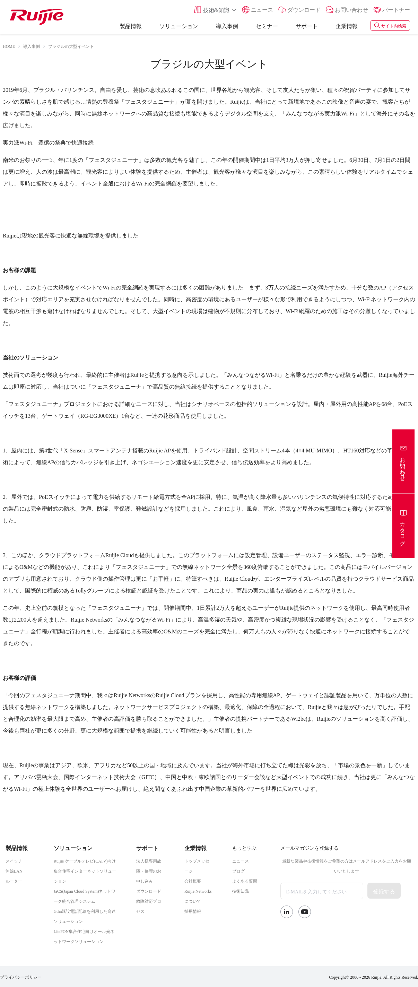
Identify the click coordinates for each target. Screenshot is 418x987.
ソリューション (178, 25)
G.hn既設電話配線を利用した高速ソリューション (85, 916)
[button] (215, 10)
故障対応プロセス (148, 906)
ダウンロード (148, 891)
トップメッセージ (196, 865)
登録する (384, 890)
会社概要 (192, 880)
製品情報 (131, 25)
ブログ (238, 870)
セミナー (267, 25)
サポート (307, 25)
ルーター (14, 880)
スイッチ (14, 860)
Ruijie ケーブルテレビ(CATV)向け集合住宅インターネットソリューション (85, 870)
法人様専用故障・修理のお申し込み (148, 870)
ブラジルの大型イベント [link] (71, 46)
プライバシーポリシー (21, 977)
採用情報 (192, 911)
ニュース (240, 860)
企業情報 (347, 25)
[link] (31, 46)
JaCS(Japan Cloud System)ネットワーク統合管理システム (85, 896)
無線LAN (14, 870)
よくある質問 (244, 880)
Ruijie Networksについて (198, 896)
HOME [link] (9, 46)
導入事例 (227, 25)
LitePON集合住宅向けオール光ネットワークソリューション (84, 936)
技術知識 (240, 891)
